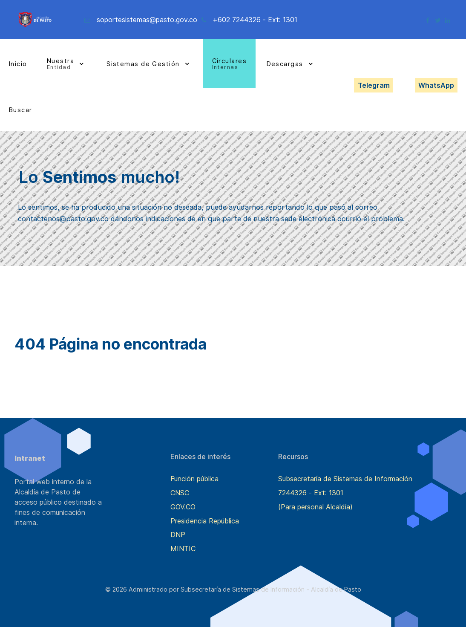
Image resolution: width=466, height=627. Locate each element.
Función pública (194, 478)
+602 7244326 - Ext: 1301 (255, 19)
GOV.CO (183, 507)
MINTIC (183, 548)
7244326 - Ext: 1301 (310, 492)
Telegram (374, 85)
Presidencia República (204, 521)
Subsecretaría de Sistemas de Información (345, 478)
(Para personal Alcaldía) (315, 507)
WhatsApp (436, 85)
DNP (177, 534)
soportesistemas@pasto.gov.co (147, 19)
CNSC (179, 492)
